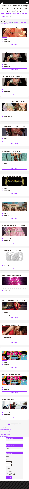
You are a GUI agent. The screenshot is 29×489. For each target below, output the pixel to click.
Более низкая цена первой (18, 22)
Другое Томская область (5, 436)
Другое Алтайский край (5, 427)
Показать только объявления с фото (15, 456)
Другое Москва (3, 432)
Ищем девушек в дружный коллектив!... (14, 52)
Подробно (14, 44)
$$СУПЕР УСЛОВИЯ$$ (8, 399)
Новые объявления (8, 22)
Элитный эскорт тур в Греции (11, 151)
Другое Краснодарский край (5, 429)
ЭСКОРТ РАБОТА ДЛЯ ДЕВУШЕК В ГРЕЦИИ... (14, 101)
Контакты (14, 486)
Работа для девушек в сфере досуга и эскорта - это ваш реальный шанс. (14, 8)
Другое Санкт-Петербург (5, 434)
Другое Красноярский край (5, 431)
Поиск (9, 477)
